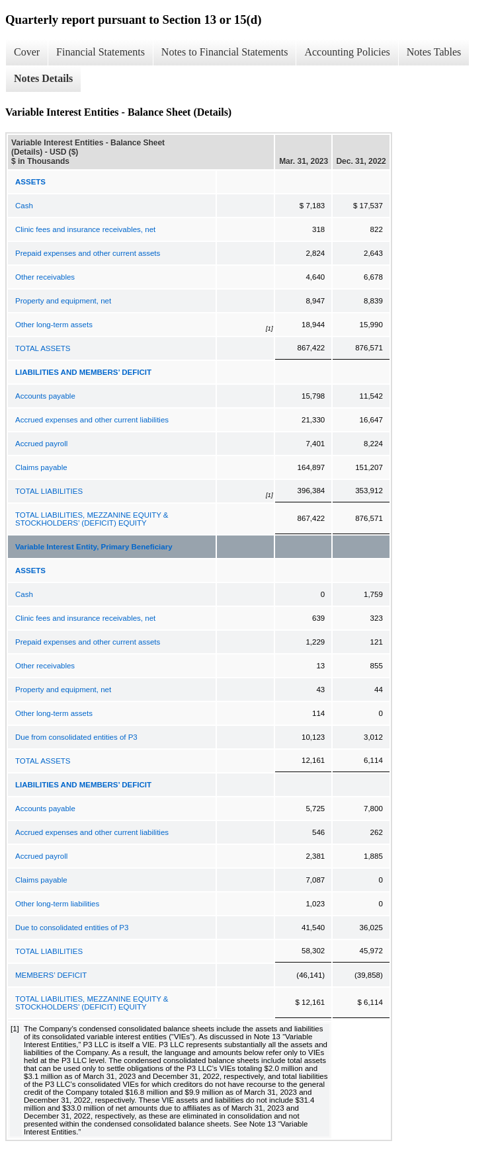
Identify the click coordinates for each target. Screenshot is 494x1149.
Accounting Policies (347, 52)
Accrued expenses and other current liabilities (92, 420)
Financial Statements (100, 52)
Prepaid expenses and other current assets (87, 253)
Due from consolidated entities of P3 (76, 737)
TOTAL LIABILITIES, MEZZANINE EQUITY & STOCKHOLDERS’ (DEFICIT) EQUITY (92, 519)
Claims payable (41, 467)
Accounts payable (45, 396)
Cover (27, 52)
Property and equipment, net (63, 301)
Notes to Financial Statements (224, 52)
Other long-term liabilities (57, 904)
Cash (24, 206)
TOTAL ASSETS (43, 348)
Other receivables (45, 277)
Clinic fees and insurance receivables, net (85, 229)
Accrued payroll (41, 444)
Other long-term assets (54, 325)
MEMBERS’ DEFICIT (51, 975)
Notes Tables (434, 52)
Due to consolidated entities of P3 (71, 927)
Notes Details (43, 78)
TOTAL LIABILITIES (49, 491)
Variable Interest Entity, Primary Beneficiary (94, 547)
